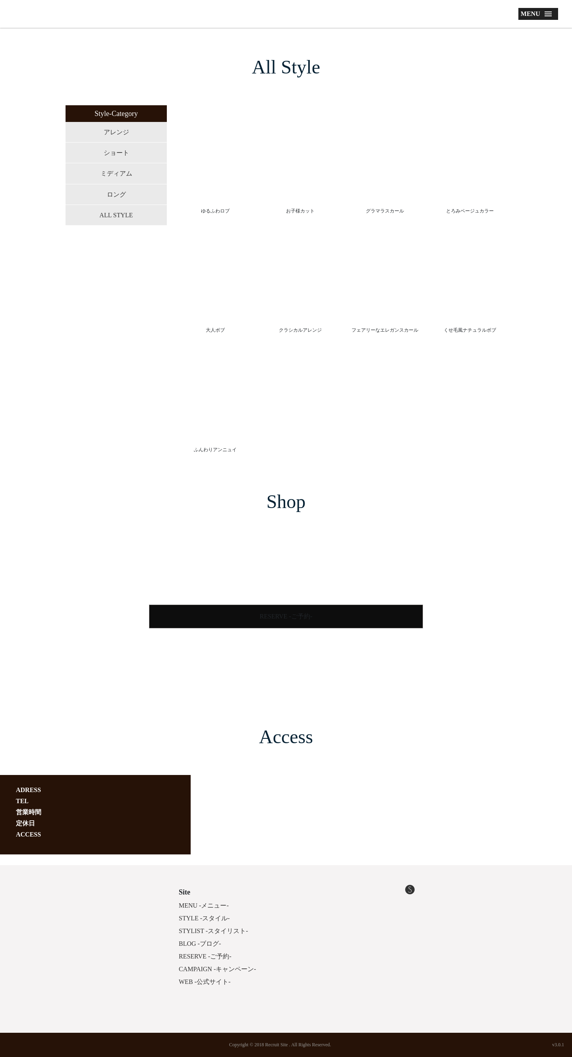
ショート (116, 152)
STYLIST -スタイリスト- (213, 931)
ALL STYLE (116, 215)
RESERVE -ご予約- (286, 616)
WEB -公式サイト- (204, 981)
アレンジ (116, 132)
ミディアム (116, 173)
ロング (116, 194)
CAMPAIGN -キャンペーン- (217, 969)
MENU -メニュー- (204, 905)
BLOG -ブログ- (200, 943)
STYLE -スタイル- (204, 918)
